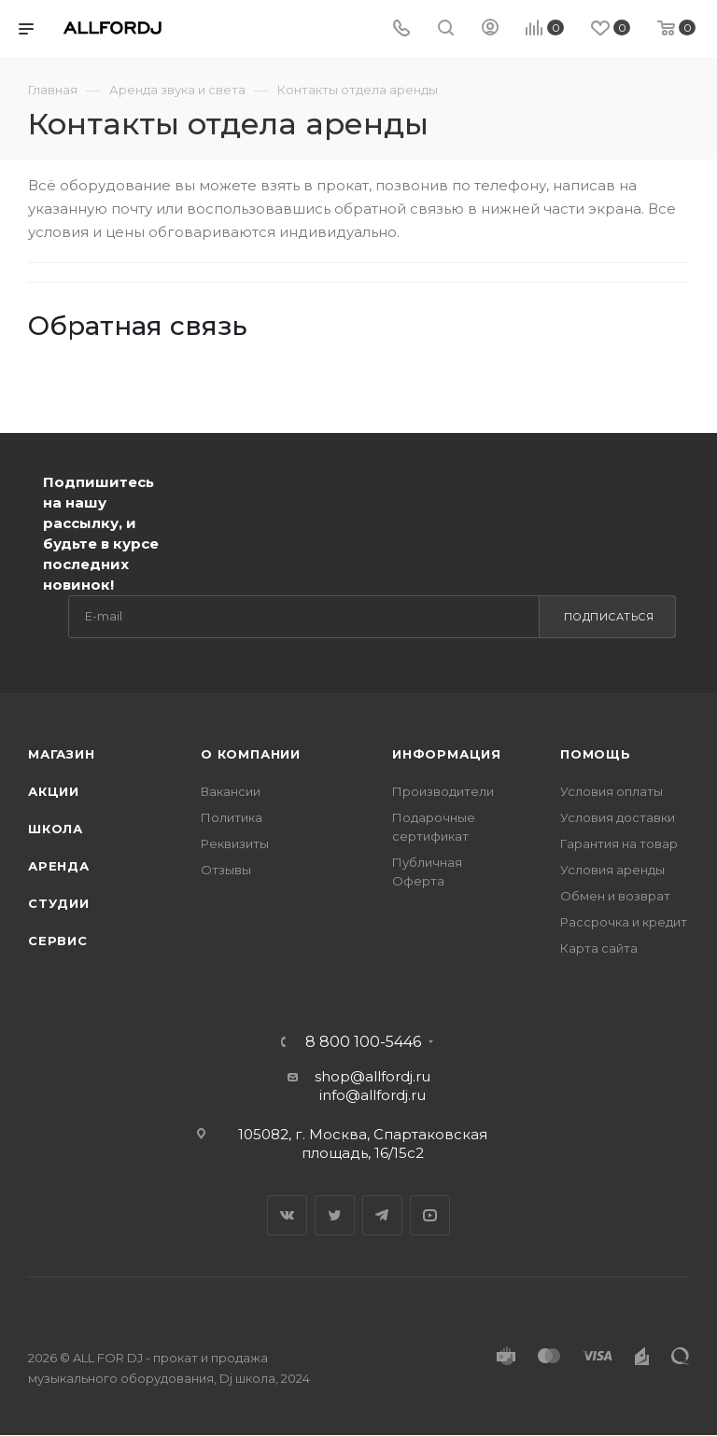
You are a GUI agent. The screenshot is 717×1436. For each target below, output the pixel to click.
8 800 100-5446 (363, 1042)
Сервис (58, 940)
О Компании (251, 753)
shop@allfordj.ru (372, 1076)
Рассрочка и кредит (623, 921)
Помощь (595, 753)
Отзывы (226, 869)
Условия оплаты (611, 791)
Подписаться (609, 616)
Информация (446, 753)
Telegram (382, 1215)
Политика (231, 817)
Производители (443, 791)
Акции (53, 791)
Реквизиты (235, 843)
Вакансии (230, 791)
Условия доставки (617, 817)
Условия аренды (612, 869)
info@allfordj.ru (372, 1095)
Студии (59, 903)
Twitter (335, 1215)
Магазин (61, 753)
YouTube (430, 1215)
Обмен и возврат (615, 895)
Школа (55, 828)
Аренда (59, 865)
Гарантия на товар (619, 843)
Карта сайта (599, 948)
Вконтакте (287, 1215)
